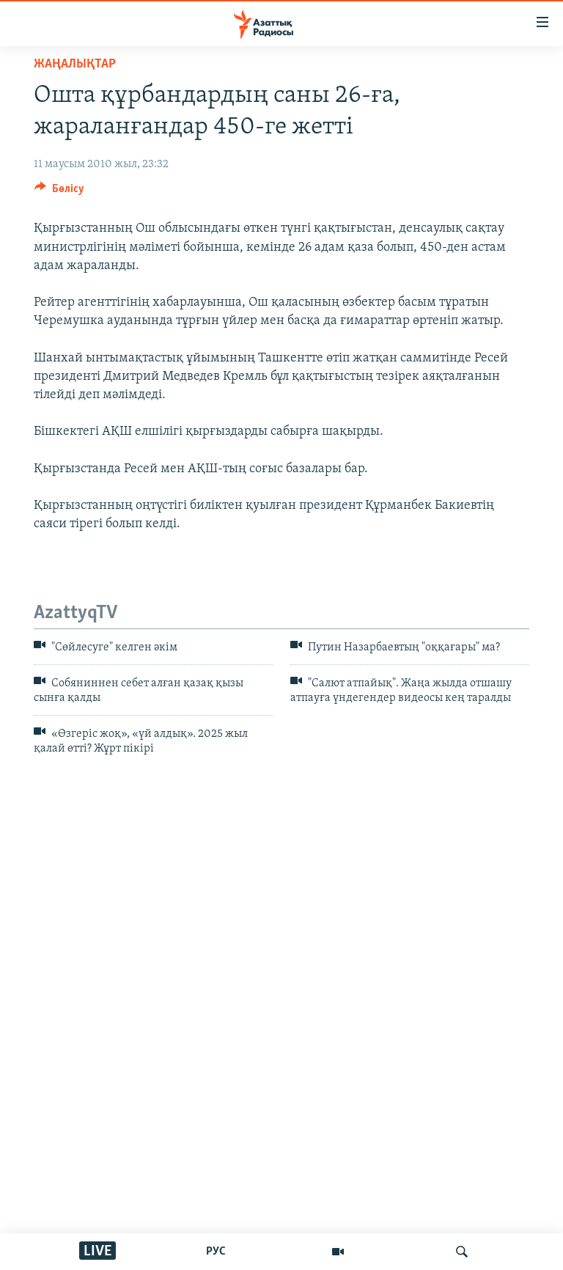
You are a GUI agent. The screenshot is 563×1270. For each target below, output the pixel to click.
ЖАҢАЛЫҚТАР (75, 64)
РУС (216, 1252)
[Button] (59, 192)
